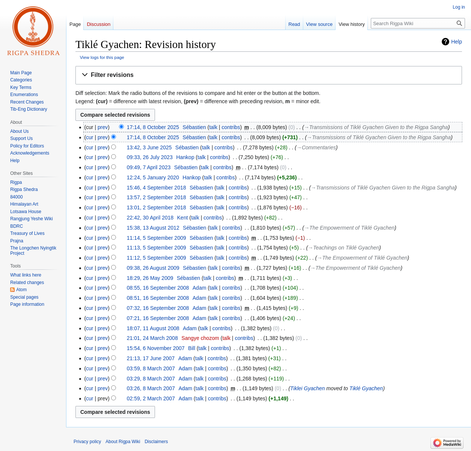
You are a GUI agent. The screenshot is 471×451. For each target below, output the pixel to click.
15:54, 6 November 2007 (156, 348)
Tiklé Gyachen (366, 388)
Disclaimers (156, 441)
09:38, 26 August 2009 (153, 268)
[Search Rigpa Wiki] (418, 23)
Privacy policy (87, 441)
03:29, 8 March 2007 (151, 379)
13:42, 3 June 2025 (149, 147)
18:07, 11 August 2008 (153, 328)
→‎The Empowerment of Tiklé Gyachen (349, 228)
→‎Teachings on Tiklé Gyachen (343, 248)
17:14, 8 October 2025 (153, 127)
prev (103, 127)
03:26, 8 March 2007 (151, 388)
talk (213, 127)
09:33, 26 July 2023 (150, 157)
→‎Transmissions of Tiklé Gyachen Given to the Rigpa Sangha (376, 127)
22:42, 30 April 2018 (150, 218)
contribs (231, 127)
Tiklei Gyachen (307, 388)
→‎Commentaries (316, 147)
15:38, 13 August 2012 (153, 228)
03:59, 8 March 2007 (151, 368)
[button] (269, 75)
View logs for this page (102, 57)
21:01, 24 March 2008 (152, 338)
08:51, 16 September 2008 (158, 298)
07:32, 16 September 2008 (158, 308)
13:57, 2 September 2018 (156, 197)
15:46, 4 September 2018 (156, 188)
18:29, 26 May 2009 (150, 278)
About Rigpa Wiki (122, 441)
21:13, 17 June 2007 (151, 358)
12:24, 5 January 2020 (153, 177)
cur (89, 137)
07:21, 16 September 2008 (158, 318)
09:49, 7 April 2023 (149, 167)
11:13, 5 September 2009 (156, 248)
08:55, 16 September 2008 (158, 288)
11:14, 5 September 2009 (156, 238)
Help (456, 42)
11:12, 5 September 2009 (156, 258)
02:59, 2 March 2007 (151, 398)
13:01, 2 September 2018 (156, 207)
